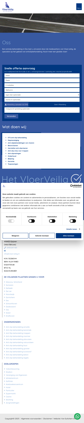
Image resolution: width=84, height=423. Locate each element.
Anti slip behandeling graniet (16, 348)
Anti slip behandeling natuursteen (18, 342)
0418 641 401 (10, 248)
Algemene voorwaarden (31, 418)
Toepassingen (12, 164)
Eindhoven (9, 316)
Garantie (10, 161)
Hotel (7, 387)
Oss (6, 310)
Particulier (9, 390)
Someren (8, 285)
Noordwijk (9, 294)
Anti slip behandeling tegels (16, 358)
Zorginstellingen (11, 403)
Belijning (10, 159)
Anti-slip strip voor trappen (17, 151)
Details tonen (71, 229)
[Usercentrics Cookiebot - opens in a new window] (71, 186)
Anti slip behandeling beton (16, 355)
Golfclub (8, 381)
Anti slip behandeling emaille (17, 327)
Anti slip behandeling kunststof (17, 352)
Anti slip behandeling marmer (17, 336)
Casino (7, 396)
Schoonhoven (10, 303)
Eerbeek (8, 288)
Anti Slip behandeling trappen (17, 333)
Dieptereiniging (12, 140)
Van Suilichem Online (69, 418)
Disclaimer (47, 418)
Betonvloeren (12, 146)
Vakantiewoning (11, 369)
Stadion (8, 372)
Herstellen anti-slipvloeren (17, 148)
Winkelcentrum (11, 378)
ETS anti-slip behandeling (16, 138)
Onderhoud (11, 156)
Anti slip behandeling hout (15, 345)
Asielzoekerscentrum (13, 384)
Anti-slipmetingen (13, 153)
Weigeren (15, 236)
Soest (7, 313)
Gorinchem (9, 297)
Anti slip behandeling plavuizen (17, 339)
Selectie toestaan (42, 236)
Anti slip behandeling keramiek (17, 330)
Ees (6, 300)
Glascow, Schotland (13, 282)
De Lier (8, 291)
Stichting (8, 400)
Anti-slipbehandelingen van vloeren (20, 143)
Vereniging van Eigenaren (15, 375)
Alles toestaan (68, 236)
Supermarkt (10, 393)
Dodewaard (10, 307)
